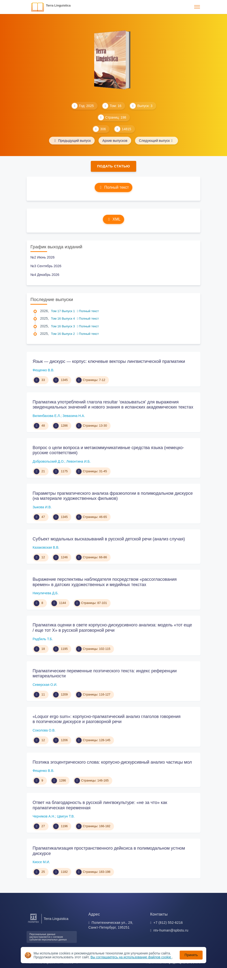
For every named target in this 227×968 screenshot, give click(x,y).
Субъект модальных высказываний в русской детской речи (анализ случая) (109, 539)
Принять (191, 955)
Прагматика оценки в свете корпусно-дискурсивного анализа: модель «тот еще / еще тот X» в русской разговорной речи (112, 628)
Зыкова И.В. (42, 507)
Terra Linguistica (58, 5)
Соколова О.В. (44, 730)
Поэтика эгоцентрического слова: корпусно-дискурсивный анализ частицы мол (112, 762)
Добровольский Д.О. (48, 461)
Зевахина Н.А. (74, 416)
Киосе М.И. (41, 862)
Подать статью (113, 166)
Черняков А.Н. (44, 816)
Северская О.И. (45, 685)
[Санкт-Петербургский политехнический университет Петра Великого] (33, 923)
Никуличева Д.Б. (45, 593)
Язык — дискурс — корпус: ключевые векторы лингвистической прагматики (109, 361)
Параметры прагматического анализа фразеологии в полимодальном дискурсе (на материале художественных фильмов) (113, 496)
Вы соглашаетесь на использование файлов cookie (131, 957)
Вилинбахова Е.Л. (47, 416)
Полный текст (113, 187)
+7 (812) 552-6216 (168, 923)
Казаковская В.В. (46, 547)
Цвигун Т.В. (66, 816)
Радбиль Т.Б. (43, 639)
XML (113, 219)
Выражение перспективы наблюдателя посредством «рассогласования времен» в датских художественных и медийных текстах (105, 582)
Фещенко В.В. (43, 370)
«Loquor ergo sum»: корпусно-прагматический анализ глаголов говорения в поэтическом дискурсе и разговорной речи (107, 719)
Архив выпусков (115, 141)
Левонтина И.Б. (78, 461)
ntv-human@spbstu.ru (170, 930)
